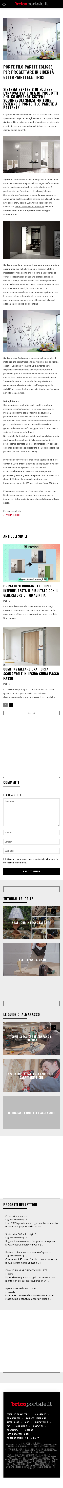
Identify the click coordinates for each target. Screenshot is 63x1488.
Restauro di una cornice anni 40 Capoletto (28, 1262)
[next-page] (11, 705)
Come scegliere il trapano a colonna (31, 1049)
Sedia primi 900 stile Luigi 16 (20, 1244)
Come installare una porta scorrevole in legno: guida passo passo (31, 674)
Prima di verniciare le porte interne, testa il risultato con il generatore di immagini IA (30, 590)
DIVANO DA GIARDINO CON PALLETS (26, 1280)
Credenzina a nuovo (16, 1226)
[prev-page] (5, 705)
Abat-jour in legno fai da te (31, 923)
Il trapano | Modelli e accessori (31, 1123)
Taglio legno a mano (31, 960)
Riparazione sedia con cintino (21, 1298)
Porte (6, 601)
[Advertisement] (31, 746)
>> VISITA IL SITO (11, 515)
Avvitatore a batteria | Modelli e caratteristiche (31, 1086)
